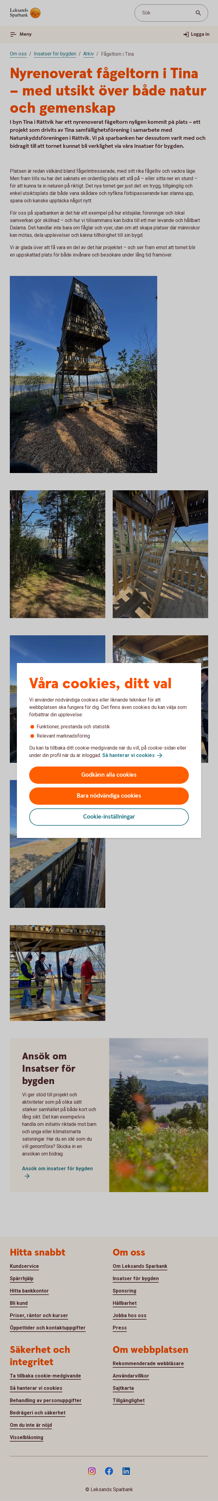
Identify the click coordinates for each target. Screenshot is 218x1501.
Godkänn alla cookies (109, 775)
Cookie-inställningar (109, 817)
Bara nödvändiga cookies (109, 796)
